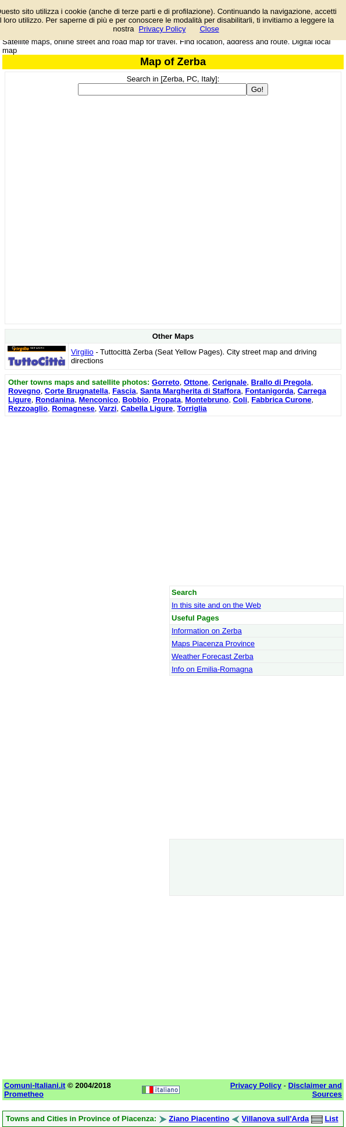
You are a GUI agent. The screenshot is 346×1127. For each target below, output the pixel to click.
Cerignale (229, 382)
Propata (167, 399)
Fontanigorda (269, 391)
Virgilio (82, 352)
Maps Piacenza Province (213, 643)
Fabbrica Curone (281, 399)
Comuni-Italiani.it (34, 1085)
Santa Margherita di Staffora (190, 391)
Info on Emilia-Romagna (212, 669)
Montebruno (207, 399)
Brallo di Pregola (281, 382)
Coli (240, 399)
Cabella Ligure (147, 408)
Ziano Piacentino (199, 1118)
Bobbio (136, 399)
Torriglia (191, 408)
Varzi (107, 408)
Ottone (196, 382)
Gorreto (166, 382)
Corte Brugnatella (76, 391)
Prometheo (24, 1094)
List (331, 1118)
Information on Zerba (207, 630)
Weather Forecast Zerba (213, 656)
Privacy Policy (162, 28)
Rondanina (54, 399)
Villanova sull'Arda (275, 1118)
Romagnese (73, 408)
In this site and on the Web (216, 605)
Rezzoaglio (28, 408)
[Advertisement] (173, 500)
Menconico (98, 399)
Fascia (123, 391)
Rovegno (24, 391)
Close (209, 28)
